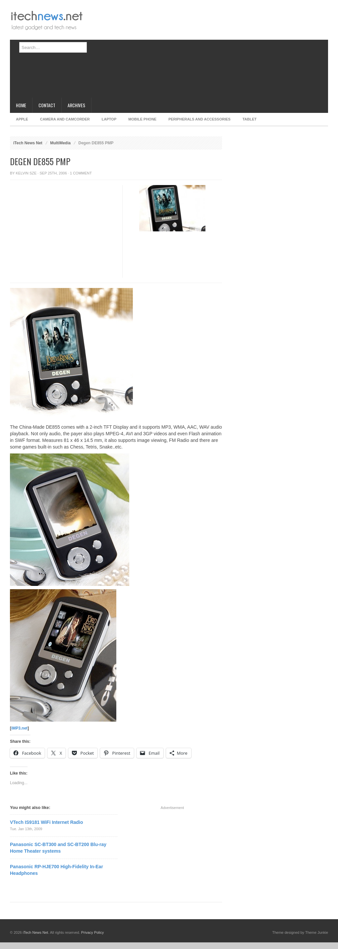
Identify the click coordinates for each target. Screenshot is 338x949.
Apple (22, 119)
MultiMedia (60, 143)
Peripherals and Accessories (199, 119)
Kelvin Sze (26, 173)
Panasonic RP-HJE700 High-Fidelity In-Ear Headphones (56, 870)
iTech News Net (27, 143)
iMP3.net (19, 728)
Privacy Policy (92, 932)
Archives (76, 105)
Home (21, 105)
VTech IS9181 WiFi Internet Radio (46, 822)
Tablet (250, 119)
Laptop (109, 119)
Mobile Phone (142, 119)
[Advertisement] (170, 51)
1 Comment (81, 173)
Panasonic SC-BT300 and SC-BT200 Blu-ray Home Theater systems (58, 848)
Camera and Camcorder (65, 119)
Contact (46, 105)
